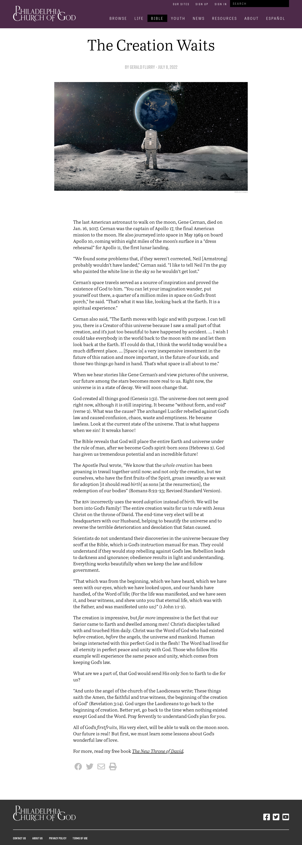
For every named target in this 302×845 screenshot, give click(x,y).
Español (275, 18)
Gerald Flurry (142, 67)
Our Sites (181, 4)
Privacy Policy (57, 838)
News (199, 18)
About (251, 18)
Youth (178, 18)
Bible (157, 18)
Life (139, 18)
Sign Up (202, 4)
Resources (224, 18)
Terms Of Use (80, 838)
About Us (37, 838)
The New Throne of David (157, 751)
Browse (118, 18)
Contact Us (19, 838)
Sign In (221, 4)
